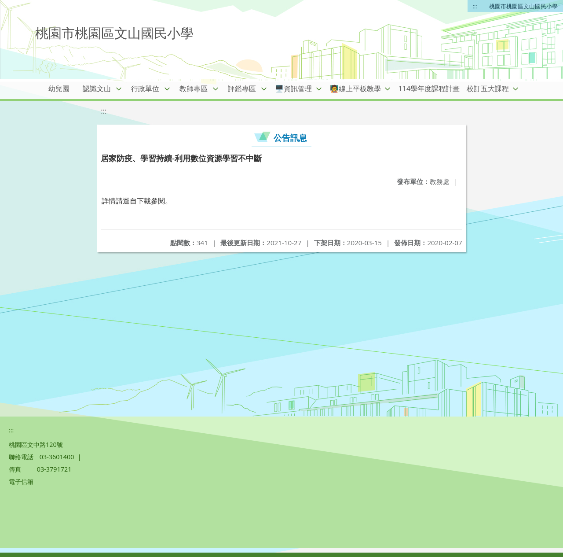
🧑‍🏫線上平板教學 (355, 88)
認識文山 (97, 88)
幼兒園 (58, 88)
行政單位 (145, 88)
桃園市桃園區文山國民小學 (523, 6)
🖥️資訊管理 (293, 88)
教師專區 (193, 88)
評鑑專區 (242, 88)
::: (475, 6)
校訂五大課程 (488, 88)
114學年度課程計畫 (429, 88)
